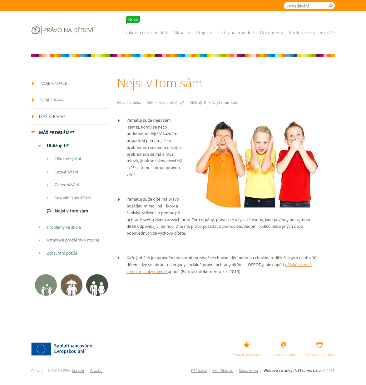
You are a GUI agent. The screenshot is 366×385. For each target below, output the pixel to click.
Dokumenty (271, 33)
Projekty (204, 33)
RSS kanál (199, 370)
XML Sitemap (222, 370)
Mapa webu (248, 370)
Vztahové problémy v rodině (73, 240)
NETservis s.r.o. (308, 370)
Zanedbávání (67, 185)
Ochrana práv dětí (236, 33)
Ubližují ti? (197, 102)
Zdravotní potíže (62, 253)
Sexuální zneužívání (73, 198)
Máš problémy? (171, 102)
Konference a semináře (312, 33)
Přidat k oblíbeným (247, 354)
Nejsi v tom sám (71, 211)
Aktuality (181, 33)
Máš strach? (52, 116)
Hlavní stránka (129, 102)
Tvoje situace (53, 83)
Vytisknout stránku (320, 354)
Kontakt (78, 370)
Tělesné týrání (68, 159)
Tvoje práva (51, 100)
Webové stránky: (279, 370)
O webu (96, 370)
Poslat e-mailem (283, 354)
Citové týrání (66, 172)
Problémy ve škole (64, 227)
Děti (149, 102)
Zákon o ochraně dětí (146, 26)
